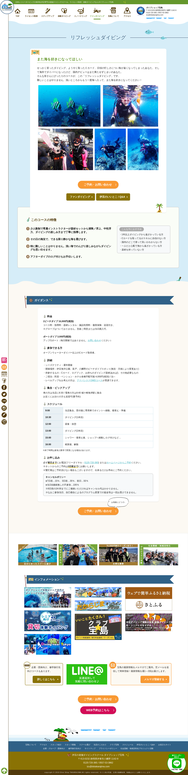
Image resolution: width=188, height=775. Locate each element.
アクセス (127, 16)
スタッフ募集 (70, 745)
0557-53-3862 (163, 13)
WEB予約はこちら (98, 710)
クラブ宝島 (114, 745)
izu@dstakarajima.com (154, 15)
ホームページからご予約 (118, 462)
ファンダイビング (97, 16)
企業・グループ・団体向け (54, 748)
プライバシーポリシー (108, 748)
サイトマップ (90, 748)
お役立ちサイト (164, 745)
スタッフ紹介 (56, 745)
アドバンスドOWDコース (90, 380)
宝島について (113, 16)
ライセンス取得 (31, 16)
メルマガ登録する (154, 679)
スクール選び (84, 745)
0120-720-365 (151, 13)
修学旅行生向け (74, 748)
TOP (17, 16)
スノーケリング (80, 16)
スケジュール (127, 745)
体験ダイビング (64, 16)
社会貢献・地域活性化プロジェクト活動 (137, 748)
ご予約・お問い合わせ (98, 184)
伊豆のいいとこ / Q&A (112, 196)
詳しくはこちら (46, 679)
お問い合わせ (94, 340)
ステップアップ (47, 16)
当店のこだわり (100, 745)
